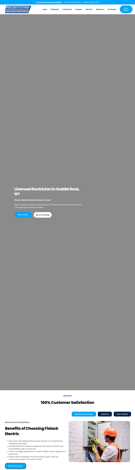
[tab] (84, 414)
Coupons (78, 9)
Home (45, 9)
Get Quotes (112, 9)
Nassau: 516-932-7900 (72, 2)
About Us (89, 9)
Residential (55, 9)
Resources (100, 9)
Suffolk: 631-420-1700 (91, 2)
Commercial (67, 9)
